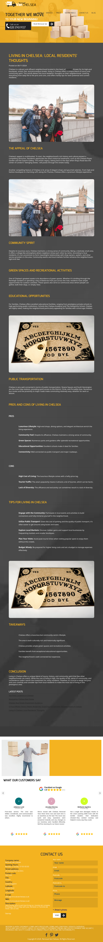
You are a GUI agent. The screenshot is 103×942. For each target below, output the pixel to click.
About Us (32, 928)
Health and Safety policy (16, 928)
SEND (57, 915)
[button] (3, 793)
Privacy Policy (43, 930)
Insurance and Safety (15, 930)
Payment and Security (84, 928)
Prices (58, 13)
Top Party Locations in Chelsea (21, 695)
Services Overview (76, 927)
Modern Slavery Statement (17, 927)
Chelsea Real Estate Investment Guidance (25, 703)
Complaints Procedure (38, 927)
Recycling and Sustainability (62, 930)
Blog (94, 13)
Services (49, 13)
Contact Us (83, 13)
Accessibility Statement (46, 928)
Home (40, 13)
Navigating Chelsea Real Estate (21, 699)
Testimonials (70, 13)
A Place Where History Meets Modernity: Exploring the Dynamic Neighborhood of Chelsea (45, 706)
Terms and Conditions (58, 927)
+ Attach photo (60, 910)
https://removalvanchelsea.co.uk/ (17, 901)
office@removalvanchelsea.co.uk (17, 897)
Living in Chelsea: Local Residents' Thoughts (27, 710)
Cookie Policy (30, 930)
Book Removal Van (40, 24)
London (69, 69)
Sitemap (8, 913)
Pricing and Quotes (65, 928)
